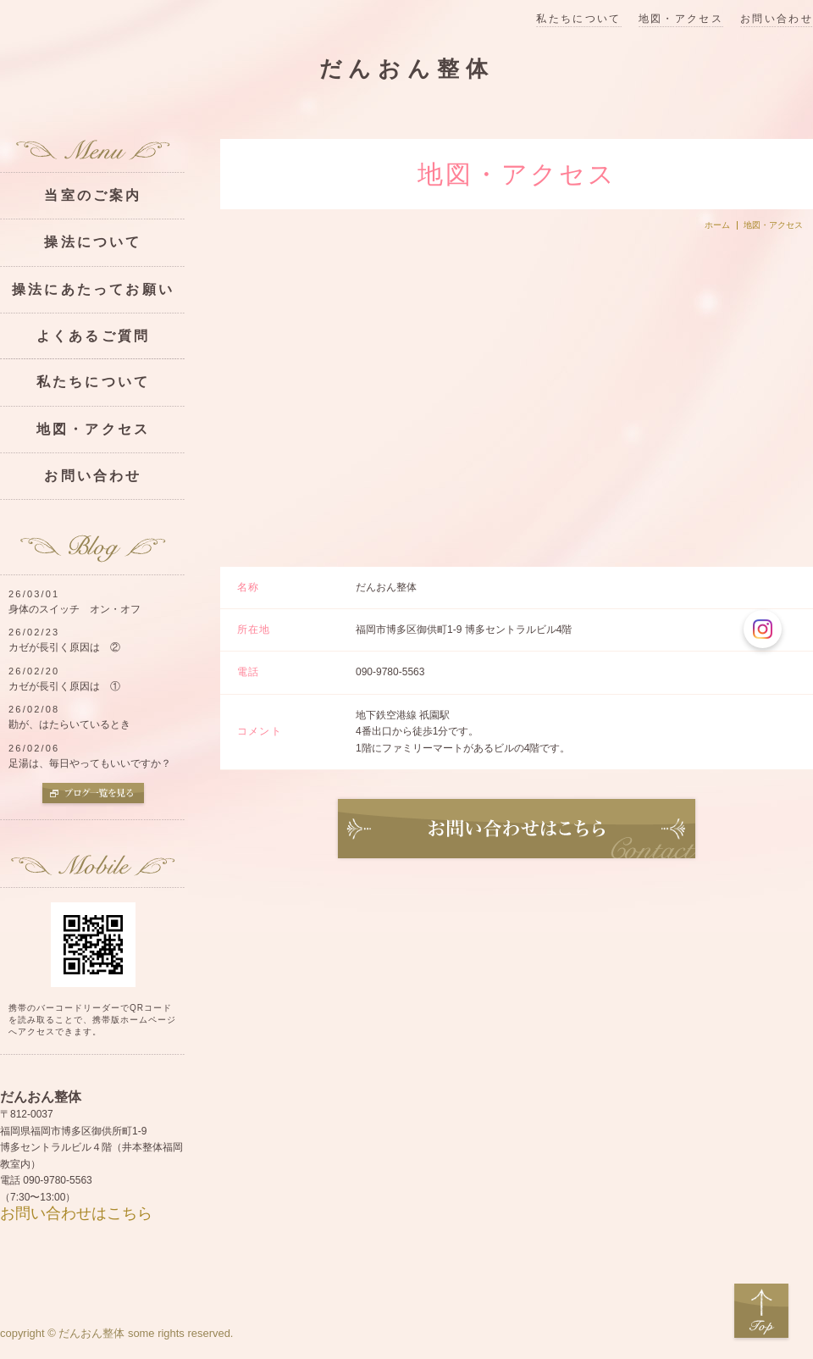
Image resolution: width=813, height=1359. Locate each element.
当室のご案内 (92, 195)
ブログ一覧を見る (93, 794)
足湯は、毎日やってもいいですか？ (89, 763)
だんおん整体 (407, 69)
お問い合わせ (776, 19)
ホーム (717, 225)
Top (761, 1311)
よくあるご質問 (93, 336)
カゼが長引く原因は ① (64, 686)
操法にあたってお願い (93, 289)
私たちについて (578, 19)
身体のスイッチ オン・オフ (74, 609)
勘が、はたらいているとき (69, 724)
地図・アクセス (681, 19)
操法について (92, 242)
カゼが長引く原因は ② (64, 647)
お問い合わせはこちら (76, 1213)
